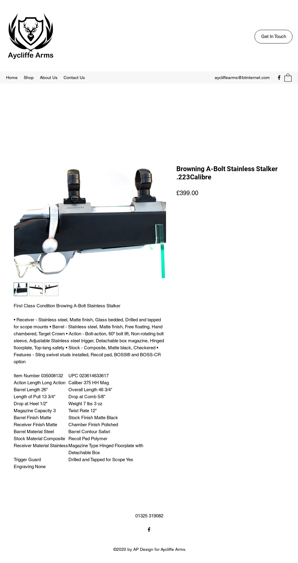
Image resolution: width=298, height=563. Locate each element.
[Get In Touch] (274, 36)
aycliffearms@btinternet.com (242, 77)
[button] (288, 77)
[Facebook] (279, 77)
